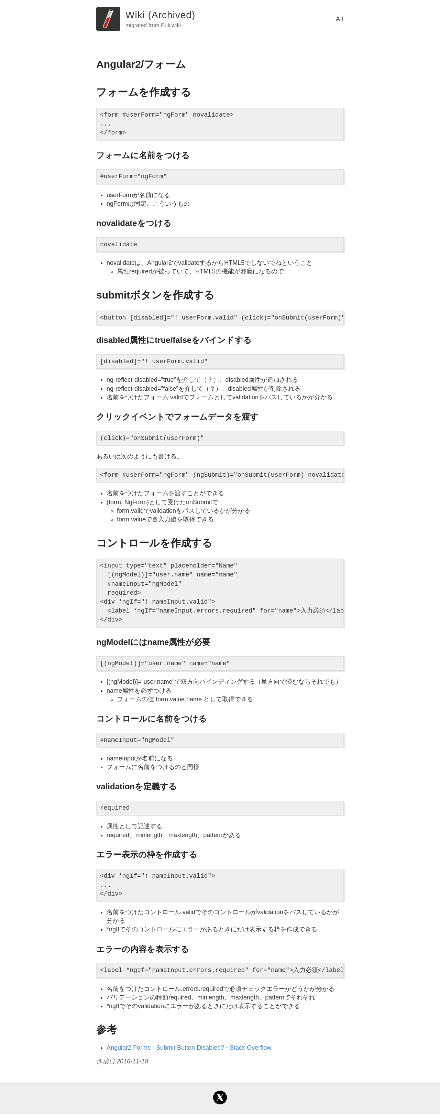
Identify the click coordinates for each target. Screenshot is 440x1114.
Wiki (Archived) (160, 15)
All (340, 18)
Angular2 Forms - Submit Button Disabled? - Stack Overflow (189, 1047)
